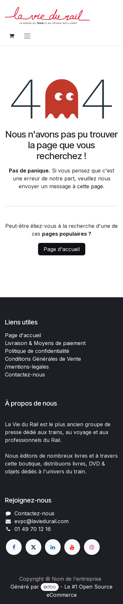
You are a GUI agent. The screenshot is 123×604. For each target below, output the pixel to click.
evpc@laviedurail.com (41, 521)
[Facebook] (14, 547)
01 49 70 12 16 (32, 529)
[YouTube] (72, 547)
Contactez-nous (25, 374)
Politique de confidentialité (37, 351)
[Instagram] (92, 547)
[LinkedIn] (53, 547)
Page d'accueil (62, 249)
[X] (33, 547)
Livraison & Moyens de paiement (45, 343)
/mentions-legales (27, 366)
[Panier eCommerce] (11, 35)
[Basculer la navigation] (27, 36)
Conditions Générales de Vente (43, 359)
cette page (90, 186)
